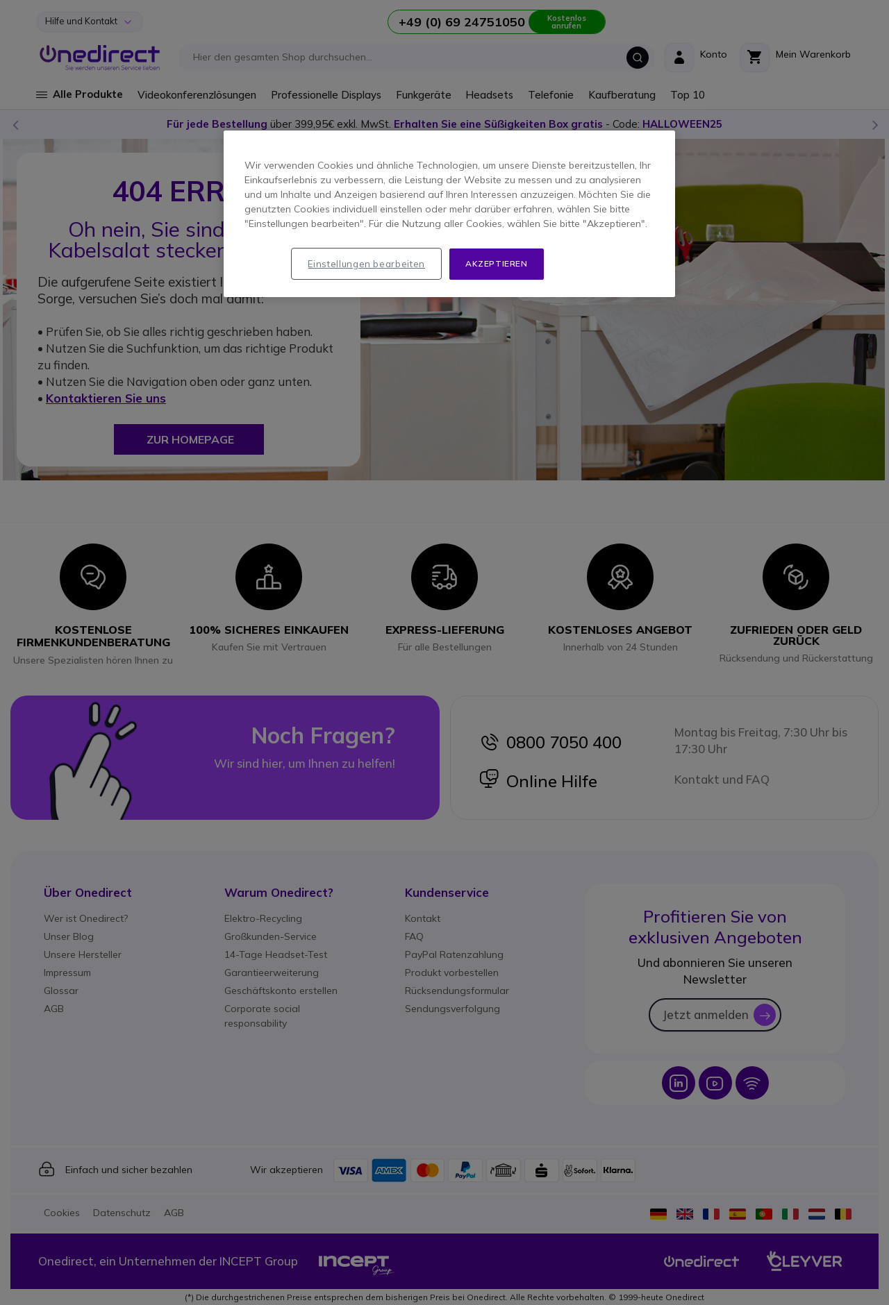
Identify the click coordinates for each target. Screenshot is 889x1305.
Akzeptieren (496, 263)
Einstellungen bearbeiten (366, 263)
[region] (449, 213)
